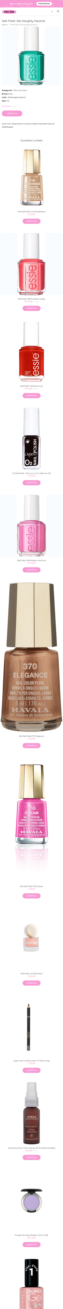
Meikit (15, 90)
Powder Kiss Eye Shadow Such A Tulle (31, 1235)
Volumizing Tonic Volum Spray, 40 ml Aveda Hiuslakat (31, 1148)
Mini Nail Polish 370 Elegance (31, 736)
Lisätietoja (12, 113)
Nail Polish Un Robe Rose (32, 973)
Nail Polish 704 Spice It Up (31, 386)
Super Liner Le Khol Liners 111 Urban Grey (32, 1061)
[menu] (58, 11)
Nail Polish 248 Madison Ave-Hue (31, 560)
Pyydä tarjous (44, 4)
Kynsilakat (23, 90)
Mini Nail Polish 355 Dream (31, 886)
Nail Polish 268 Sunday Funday (31, 299)
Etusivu (5, 25)
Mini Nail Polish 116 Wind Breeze (31, 211)
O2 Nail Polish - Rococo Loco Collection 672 (31, 473)
